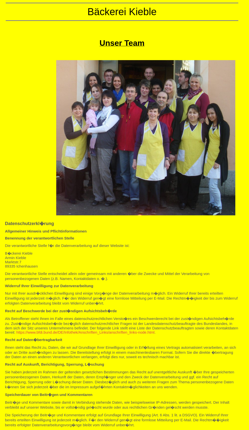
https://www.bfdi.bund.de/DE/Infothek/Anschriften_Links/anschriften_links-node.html (85, 332)
